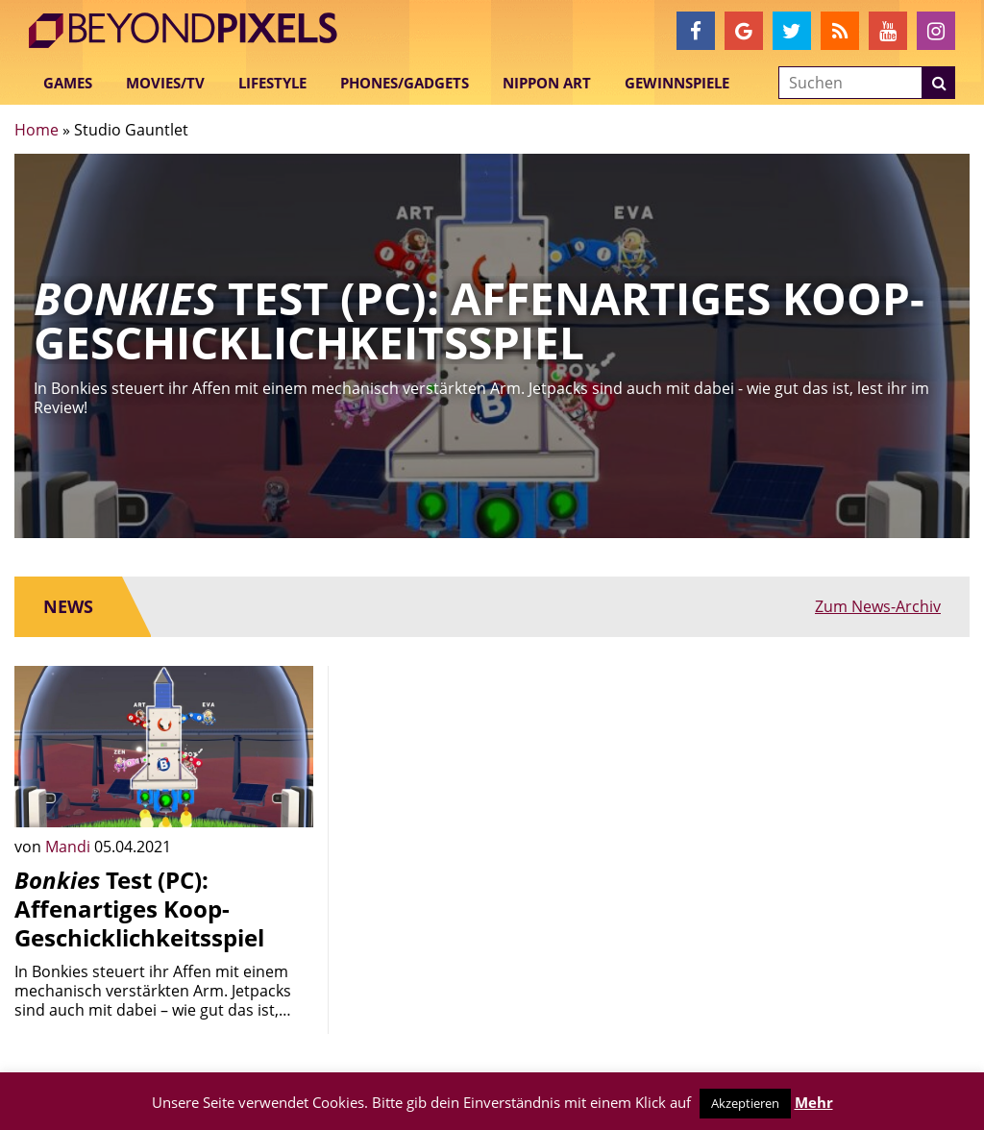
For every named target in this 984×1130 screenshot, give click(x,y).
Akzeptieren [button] (745, 1103)
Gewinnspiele (677, 82)
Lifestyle (272, 82)
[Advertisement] (491, 786)
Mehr (814, 1102)
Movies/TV (165, 82)
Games (67, 82)
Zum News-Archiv (878, 606)
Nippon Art (547, 82)
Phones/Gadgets (404, 82)
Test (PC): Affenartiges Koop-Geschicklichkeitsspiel (139, 908)
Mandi (69, 846)
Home (36, 129)
